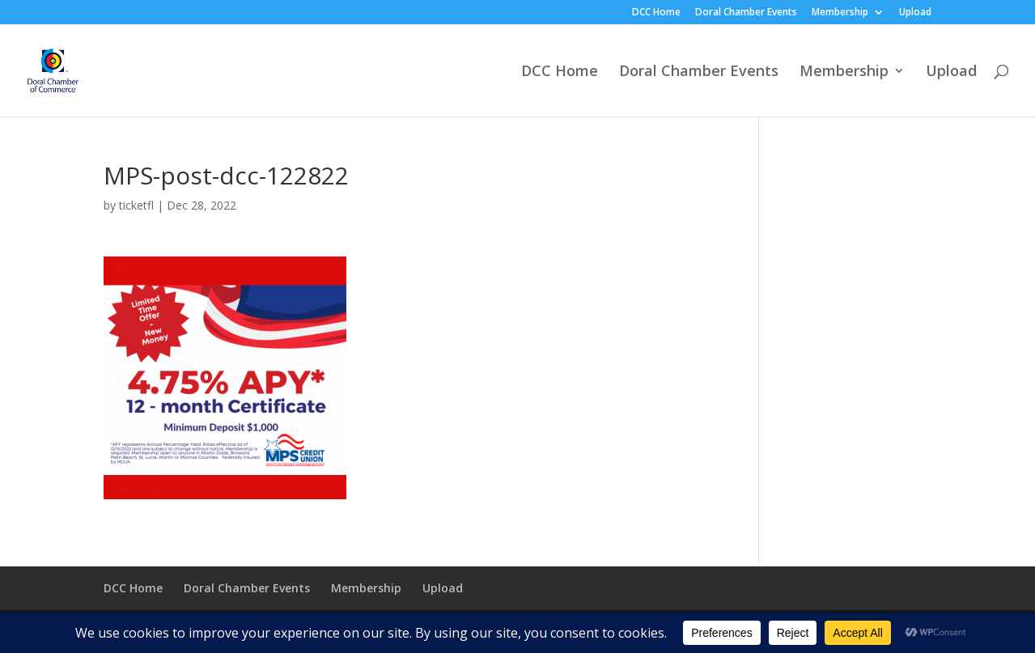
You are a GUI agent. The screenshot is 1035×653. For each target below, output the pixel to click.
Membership (840, 13)
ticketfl (136, 205)
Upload (915, 13)
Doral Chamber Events (746, 13)
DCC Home (656, 13)
